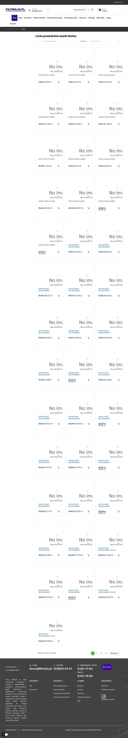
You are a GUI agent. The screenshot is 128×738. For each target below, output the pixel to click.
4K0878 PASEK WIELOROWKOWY (44, 549)
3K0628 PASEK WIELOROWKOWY (104, 246)
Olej (31, 686)
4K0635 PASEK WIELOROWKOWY (104, 461)
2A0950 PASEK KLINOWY (107, 117)
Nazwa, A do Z (105, 41)
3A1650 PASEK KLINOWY (46, 245)
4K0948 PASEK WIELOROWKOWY (74, 549)
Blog (79, 701)
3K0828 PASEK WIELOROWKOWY (44, 374)
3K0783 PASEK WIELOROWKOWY (74, 332)
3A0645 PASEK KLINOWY (77, 159)
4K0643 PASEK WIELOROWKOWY (44, 505)
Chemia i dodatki (59, 690)
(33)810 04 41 (63, 668)
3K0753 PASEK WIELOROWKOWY (104, 290)
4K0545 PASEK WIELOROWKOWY (44, 461)
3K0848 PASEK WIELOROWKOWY (74, 374)
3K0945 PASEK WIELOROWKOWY (44, 418)
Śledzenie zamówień (108, 690)
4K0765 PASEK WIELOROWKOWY (104, 505)
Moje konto (105, 686)
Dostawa (80, 686)
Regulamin (81, 693)
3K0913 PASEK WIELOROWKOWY (104, 374)
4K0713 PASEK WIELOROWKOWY (74, 505)
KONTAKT (107, 667)
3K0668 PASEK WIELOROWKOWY (44, 290)
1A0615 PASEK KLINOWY (46, 75)
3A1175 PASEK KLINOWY (76, 201)
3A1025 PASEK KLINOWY (106, 159)
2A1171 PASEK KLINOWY (46, 159)
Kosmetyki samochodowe (62, 693)
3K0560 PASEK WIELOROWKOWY (74, 246)
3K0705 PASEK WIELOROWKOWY (74, 290)
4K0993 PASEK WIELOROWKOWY (44, 591)
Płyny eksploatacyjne (60, 686)
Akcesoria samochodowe (62, 697)
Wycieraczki (33, 690)
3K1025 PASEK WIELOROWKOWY (104, 418)
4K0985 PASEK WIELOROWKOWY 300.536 (107, 549)
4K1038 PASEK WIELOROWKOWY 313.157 (46, 635)
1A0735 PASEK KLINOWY (106, 75)
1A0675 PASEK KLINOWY (76, 75)
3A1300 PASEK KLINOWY (106, 201)
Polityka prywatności (84, 697)
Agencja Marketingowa (89, 730)
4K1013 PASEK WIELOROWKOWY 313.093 (107, 591)
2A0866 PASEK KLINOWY (77, 117)
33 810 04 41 (37, 11)
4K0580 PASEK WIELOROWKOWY (74, 461)
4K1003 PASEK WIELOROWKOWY (74, 591)
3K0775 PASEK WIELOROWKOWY (44, 332)
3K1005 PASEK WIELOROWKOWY (74, 418)
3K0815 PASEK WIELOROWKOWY (104, 332)
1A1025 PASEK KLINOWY (46, 117)
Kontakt (80, 690)
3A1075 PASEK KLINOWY (46, 201)
